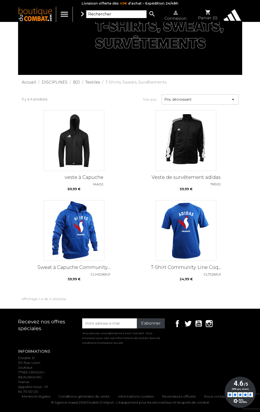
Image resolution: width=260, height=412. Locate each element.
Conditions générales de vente (84, 396)
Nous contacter (217, 396)
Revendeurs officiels (179, 396)
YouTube (198, 323)
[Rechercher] (116, 14)
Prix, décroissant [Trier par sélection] (200, 99)
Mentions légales (36, 396)
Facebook (177, 323)
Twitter (188, 323)
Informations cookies (136, 396)
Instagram (209, 323)
